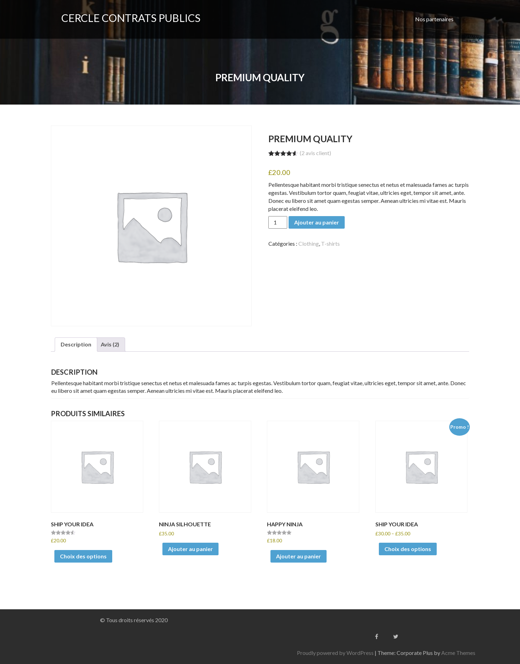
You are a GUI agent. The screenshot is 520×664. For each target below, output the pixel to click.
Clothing (308, 243)
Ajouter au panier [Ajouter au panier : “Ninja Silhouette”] (190, 548)
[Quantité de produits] (277, 222)
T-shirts (330, 243)
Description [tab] (76, 344)
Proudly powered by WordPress (415, 652)
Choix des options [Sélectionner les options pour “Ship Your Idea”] (83, 556)
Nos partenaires (434, 19)
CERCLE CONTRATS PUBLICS (130, 18)
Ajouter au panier (316, 222)
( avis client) (315, 153)
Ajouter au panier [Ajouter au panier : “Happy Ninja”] (298, 556)
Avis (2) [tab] (110, 344)
